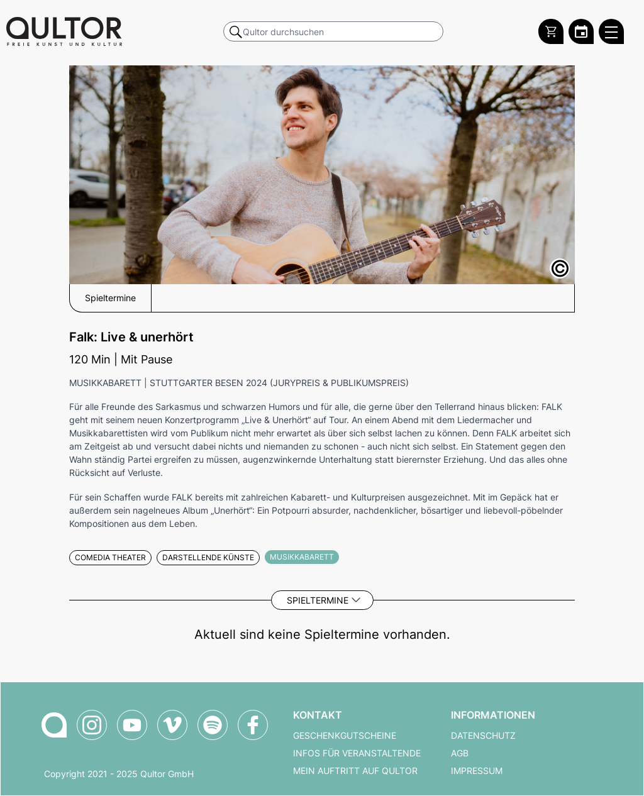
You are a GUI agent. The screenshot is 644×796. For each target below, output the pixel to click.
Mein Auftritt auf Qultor (355, 771)
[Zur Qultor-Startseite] (54, 725)
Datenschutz (483, 736)
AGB (460, 753)
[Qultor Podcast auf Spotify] (212, 725)
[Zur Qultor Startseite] (64, 31)
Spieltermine (317, 600)
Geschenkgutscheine (344, 736)
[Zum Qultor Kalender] (581, 31)
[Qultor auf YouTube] (132, 725)
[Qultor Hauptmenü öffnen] (611, 31)
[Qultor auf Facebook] (253, 725)
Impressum (476, 771)
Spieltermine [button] (110, 298)
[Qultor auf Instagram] (92, 725)
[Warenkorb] (551, 31)
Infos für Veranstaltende (357, 753)
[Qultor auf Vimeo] (172, 725)
